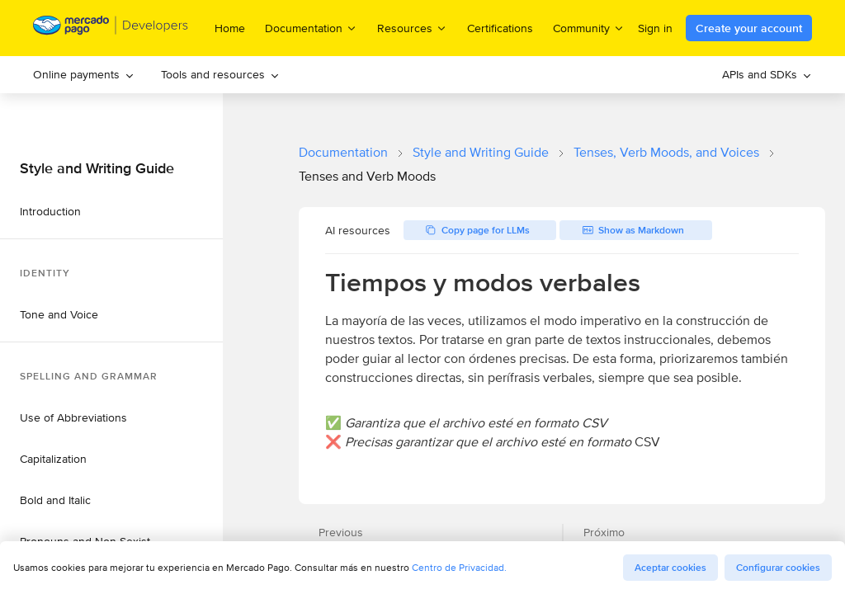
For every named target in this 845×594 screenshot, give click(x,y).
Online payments (84, 74)
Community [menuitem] (589, 27)
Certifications (500, 28)
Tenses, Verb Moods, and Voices (666, 152)
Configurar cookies (778, 567)
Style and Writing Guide (481, 152)
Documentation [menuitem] (311, 27)
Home (230, 28)
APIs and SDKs (767, 74)
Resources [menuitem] (412, 27)
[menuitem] (84, 74)
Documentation (343, 152)
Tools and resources (220, 74)
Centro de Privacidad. (459, 567)
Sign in (655, 28)
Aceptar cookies (670, 567)
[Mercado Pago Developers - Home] (111, 28)
